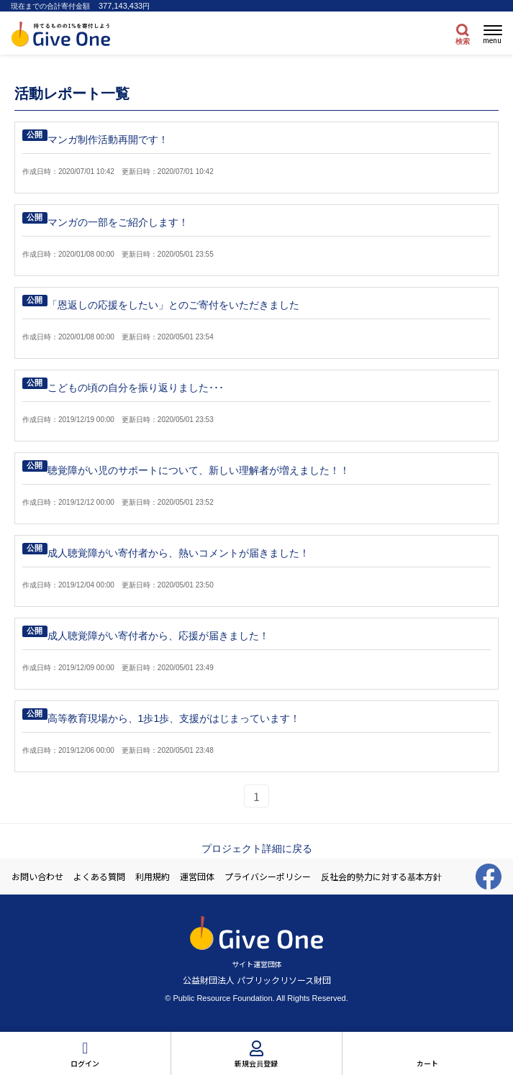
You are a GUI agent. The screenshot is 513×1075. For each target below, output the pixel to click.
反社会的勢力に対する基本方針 (381, 877)
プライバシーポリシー (267, 877)
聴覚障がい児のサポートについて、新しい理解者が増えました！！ (198, 470)
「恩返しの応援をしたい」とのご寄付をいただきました (173, 305)
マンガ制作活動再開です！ (107, 139)
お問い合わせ (37, 877)
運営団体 (197, 877)
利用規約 (152, 877)
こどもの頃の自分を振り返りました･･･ (135, 387)
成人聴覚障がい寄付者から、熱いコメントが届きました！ (178, 553)
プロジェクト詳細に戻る (256, 848)
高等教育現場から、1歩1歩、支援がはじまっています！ (174, 718)
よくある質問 (99, 877)
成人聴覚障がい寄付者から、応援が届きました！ (158, 635)
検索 (462, 41)
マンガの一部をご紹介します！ (118, 222)
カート (427, 1063)
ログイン (85, 1063)
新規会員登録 (256, 1063)
